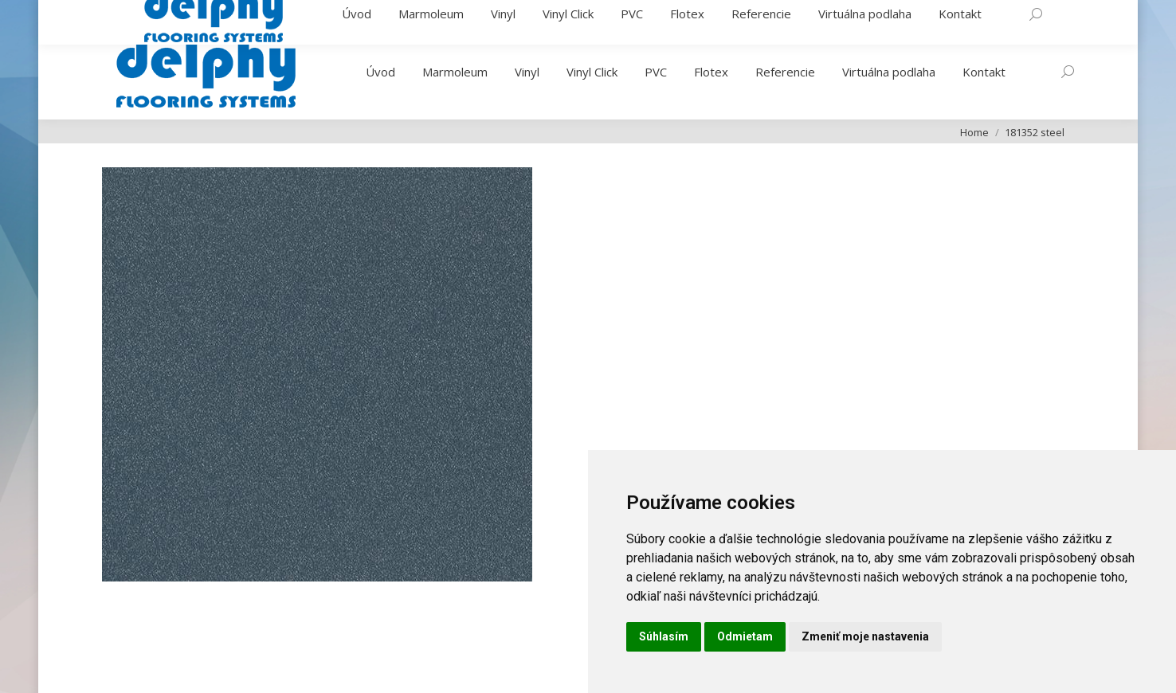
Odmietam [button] (745, 636)
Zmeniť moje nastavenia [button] (865, 636)
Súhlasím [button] (663, 636)
